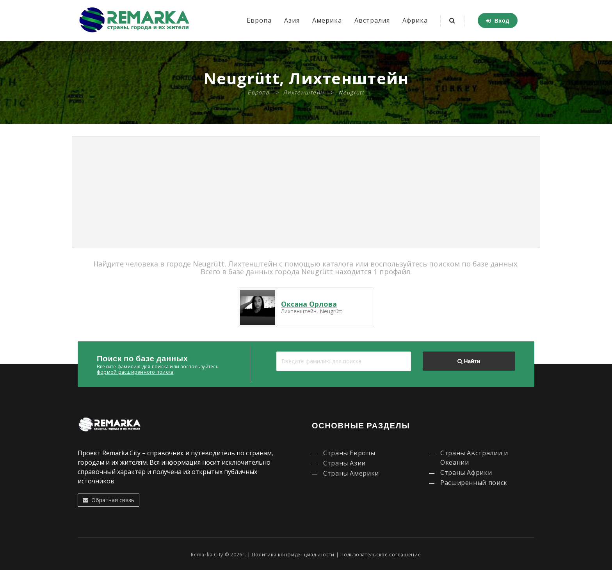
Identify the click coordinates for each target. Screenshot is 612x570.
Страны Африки (466, 472)
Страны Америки (351, 473)
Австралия (372, 20)
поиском (444, 263)
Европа (259, 20)
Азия (292, 20)
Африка (415, 20)
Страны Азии (344, 463)
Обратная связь (108, 500)
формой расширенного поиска (135, 372)
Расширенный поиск (473, 482)
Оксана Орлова (309, 304)
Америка (327, 20)
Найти (468, 361)
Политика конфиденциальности (293, 554)
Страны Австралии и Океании (474, 458)
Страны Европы (349, 453)
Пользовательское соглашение (380, 554)
